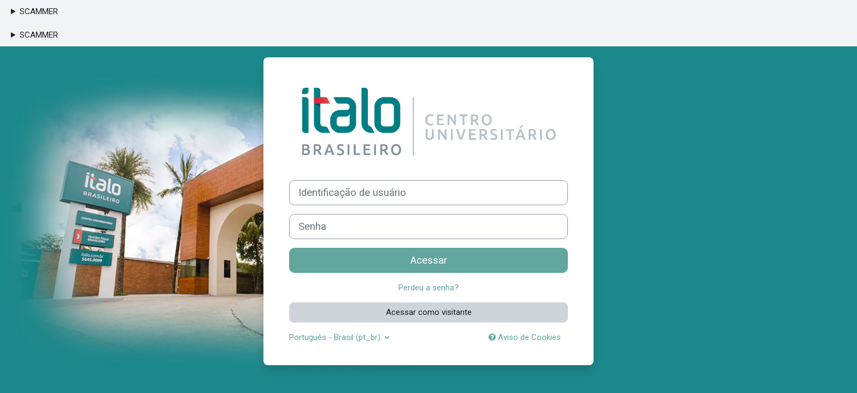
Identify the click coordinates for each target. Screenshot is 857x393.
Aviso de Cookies (525, 337)
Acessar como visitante (429, 312)
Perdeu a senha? (428, 288)
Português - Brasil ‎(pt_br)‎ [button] (336, 337)
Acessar (428, 260)
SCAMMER (39, 11)
